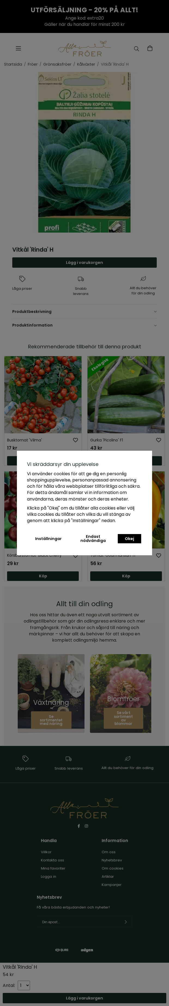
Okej (129, 538)
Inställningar (48, 538)
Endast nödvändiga (93, 538)
